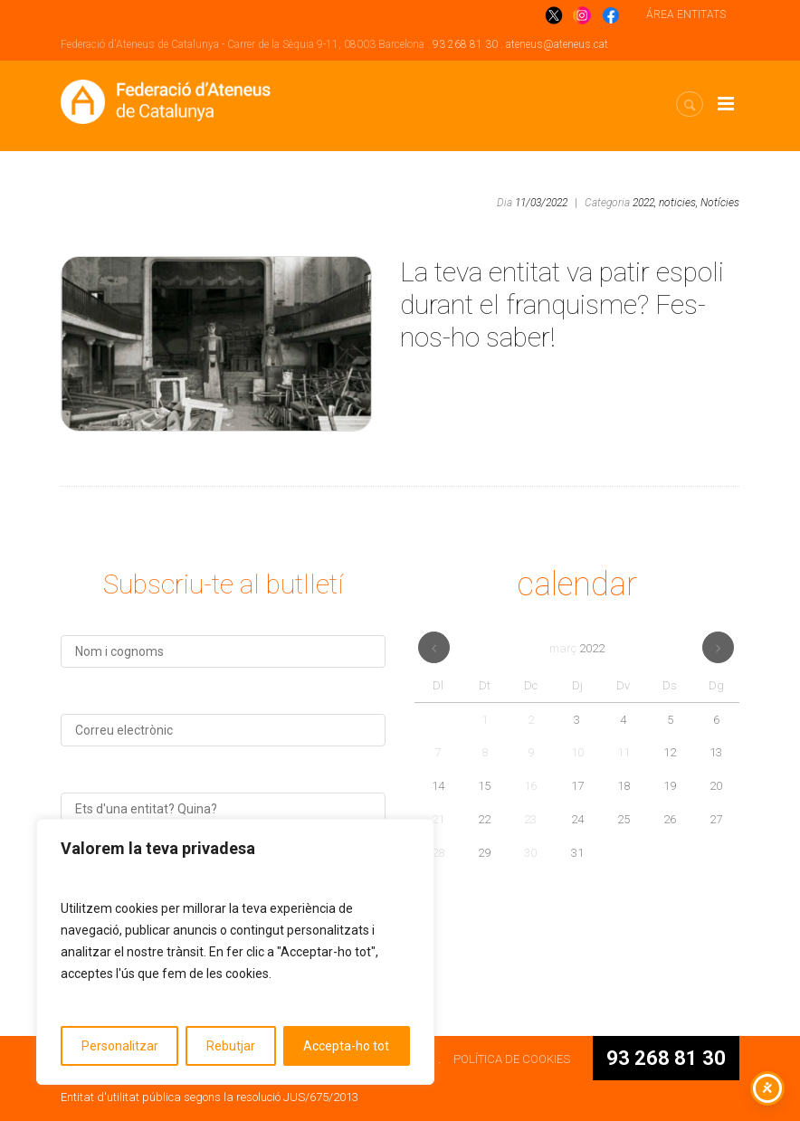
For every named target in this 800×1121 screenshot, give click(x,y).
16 (530, 786)
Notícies (719, 202)
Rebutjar (230, 1046)
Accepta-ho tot (346, 1046)
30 (530, 853)
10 (577, 752)
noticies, (678, 202)
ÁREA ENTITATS (686, 14)
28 (438, 853)
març (577, 648)
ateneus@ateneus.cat (557, 44)
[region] (235, 952)
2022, (644, 202)
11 (623, 752)
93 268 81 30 (465, 44)
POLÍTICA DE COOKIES (511, 1059)
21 (438, 819)
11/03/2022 (541, 202)
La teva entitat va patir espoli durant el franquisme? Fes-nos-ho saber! (562, 304)
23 (530, 819)
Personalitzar (119, 1046)
